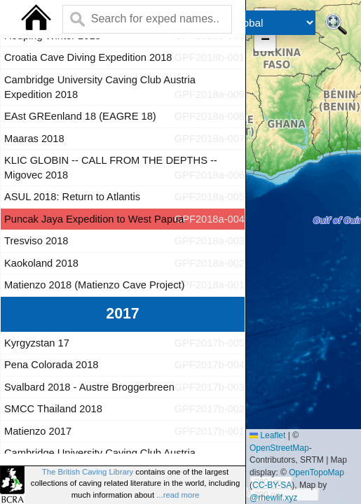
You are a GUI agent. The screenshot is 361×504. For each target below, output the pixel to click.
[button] (264, 40)
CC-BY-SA (272, 485)
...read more (177, 495)
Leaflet (267, 435)
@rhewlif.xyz (273, 498)
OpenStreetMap (279, 448)
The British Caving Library (87, 472)
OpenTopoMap (316, 472)
